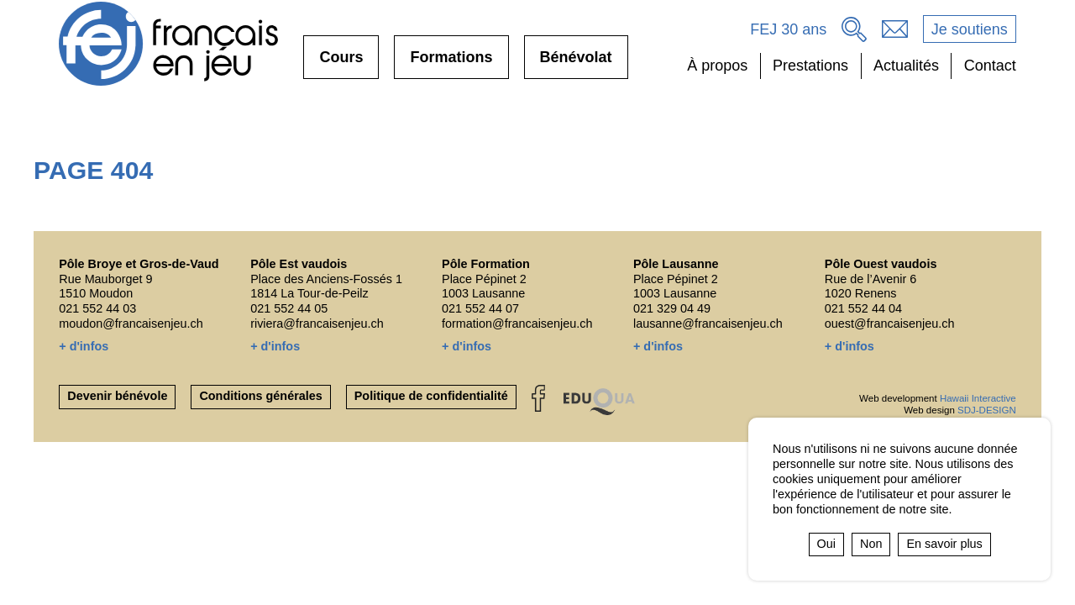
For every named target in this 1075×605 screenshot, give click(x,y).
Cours (341, 64)
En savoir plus (944, 543)
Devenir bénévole (117, 395)
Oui (826, 543)
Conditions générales (260, 395)
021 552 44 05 (289, 308)
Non (871, 543)
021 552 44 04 (863, 308)
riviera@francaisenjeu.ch (317, 323)
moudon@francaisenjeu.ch (130, 323)
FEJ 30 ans (788, 29)
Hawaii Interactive (978, 398)
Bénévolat (576, 64)
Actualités (906, 65)
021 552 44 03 (97, 308)
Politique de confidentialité (431, 395)
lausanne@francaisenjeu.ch (708, 323)
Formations (451, 64)
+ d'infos (83, 346)
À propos (717, 65)
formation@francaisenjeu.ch (517, 323)
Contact (990, 65)
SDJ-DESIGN (986, 410)
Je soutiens (969, 29)
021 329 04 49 (672, 308)
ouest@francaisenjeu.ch (890, 323)
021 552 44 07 (480, 308)
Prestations (810, 65)
